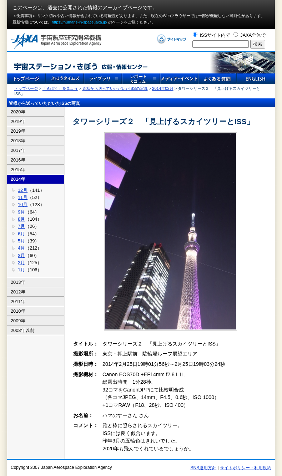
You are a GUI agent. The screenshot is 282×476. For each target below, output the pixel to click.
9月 (21, 212)
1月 (21, 269)
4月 (21, 248)
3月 (21, 255)
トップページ (26, 88)
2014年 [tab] (18, 179)
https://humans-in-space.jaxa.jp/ (79, 22)
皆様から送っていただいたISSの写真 (115, 88)
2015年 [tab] (18, 169)
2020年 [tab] (18, 111)
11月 (22, 197)
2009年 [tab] (18, 320)
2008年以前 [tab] (23, 330)
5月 (21, 241)
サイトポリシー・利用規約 (245, 467)
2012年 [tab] (18, 292)
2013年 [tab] (18, 282)
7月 (21, 226)
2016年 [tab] (18, 160)
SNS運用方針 (204, 467)
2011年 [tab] (18, 301)
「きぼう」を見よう (60, 88)
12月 (22, 190)
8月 (21, 219)
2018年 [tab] (18, 140)
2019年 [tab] (18, 121)
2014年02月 (162, 88)
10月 (22, 204)
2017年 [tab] (18, 150)
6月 (21, 233)
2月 (21, 262)
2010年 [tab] (18, 311)
